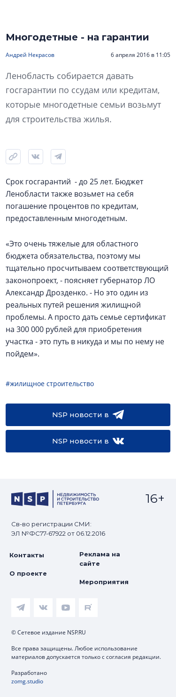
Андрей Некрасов (30, 55)
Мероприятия (104, 582)
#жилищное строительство (50, 383)
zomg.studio (27, 681)
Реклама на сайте (99, 558)
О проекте (28, 573)
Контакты (26, 555)
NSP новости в (88, 414)
